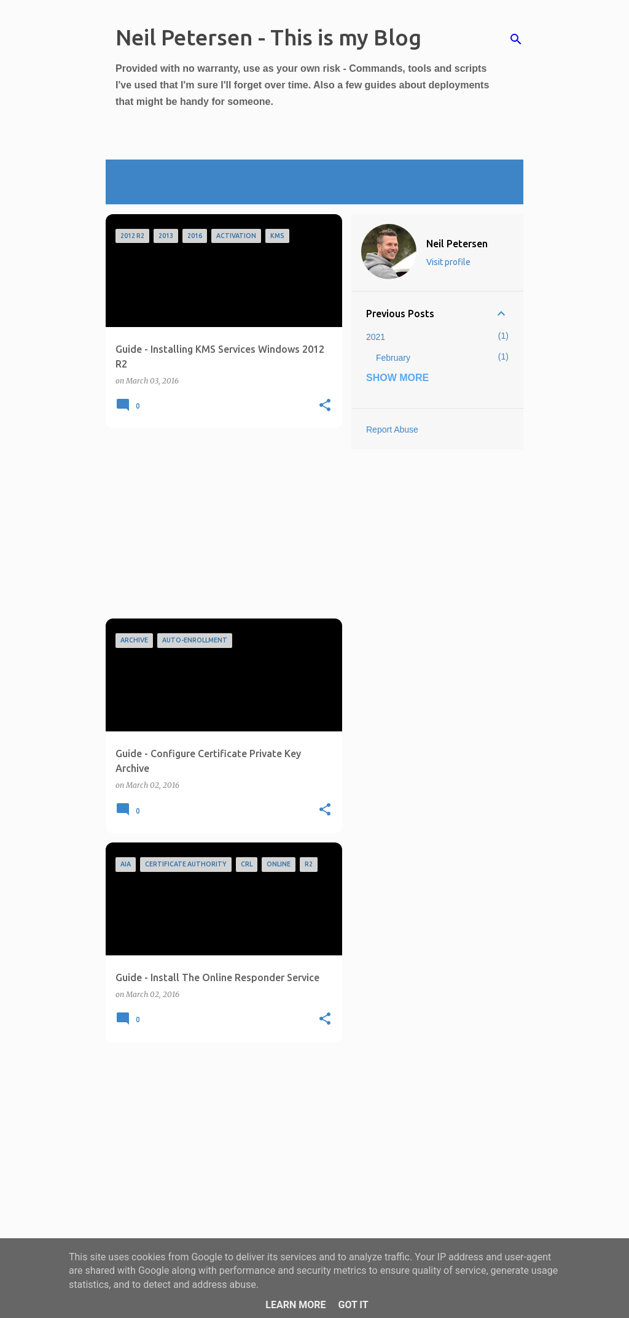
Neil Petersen (457, 243)
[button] (325, 406)
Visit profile (448, 262)
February (393, 358)
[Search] (516, 39)
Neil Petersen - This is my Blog (268, 37)
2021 (375, 337)
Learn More (295, 1305)
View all (138, 191)
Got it (353, 1305)
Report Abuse (392, 429)
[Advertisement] (219, 523)
